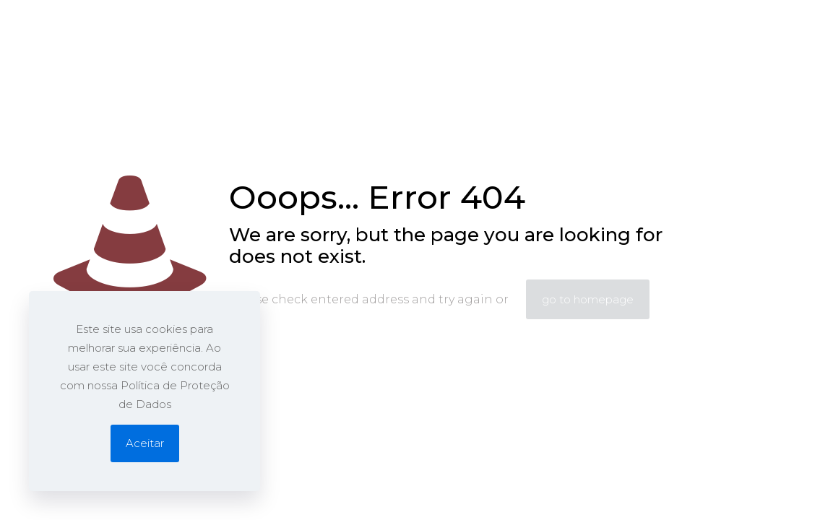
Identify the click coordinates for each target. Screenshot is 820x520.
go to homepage (588, 299)
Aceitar (145, 443)
